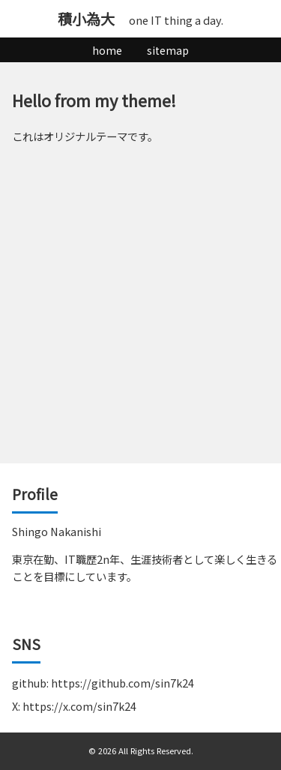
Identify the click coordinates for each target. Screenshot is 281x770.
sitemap (168, 50)
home (107, 50)
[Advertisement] (140, 315)
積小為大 (86, 18)
